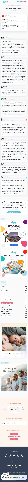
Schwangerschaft (4, 291)
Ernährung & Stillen (5, 295)
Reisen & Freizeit (4, 307)
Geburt (2, 293)
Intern (2, 318)
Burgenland (16, 411)
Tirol (10, 411)
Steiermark (17, 409)
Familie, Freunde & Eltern (6, 305)
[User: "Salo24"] (2, 99)
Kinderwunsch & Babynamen (7, 289)
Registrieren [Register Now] (24, 1)
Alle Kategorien (4, 284)
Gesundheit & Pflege (5, 297)
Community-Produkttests (14, 436)
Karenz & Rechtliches (5, 301)
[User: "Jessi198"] (3, 16)
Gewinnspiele (14, 433)
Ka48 (4, 138)
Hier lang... (23, 478)
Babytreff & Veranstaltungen (6, 314)
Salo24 (4, 98)
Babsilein (5, 86)
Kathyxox (5, 37)
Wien (5, 407)
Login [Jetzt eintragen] (19, 1)
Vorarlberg (11, 409)
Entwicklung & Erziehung (6, 299)
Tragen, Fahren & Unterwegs (7, 309)
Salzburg (4, 409)
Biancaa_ (5, 163)
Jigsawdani (5, 176)
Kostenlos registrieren (14, 212)
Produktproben (14, 438)
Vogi (4, 56)
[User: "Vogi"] (2, 57)
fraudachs (5, 119)
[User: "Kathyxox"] (2, 38)
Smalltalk (3, 286)
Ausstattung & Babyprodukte (7, 303)
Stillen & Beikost (9, 353)
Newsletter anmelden (11, 423)
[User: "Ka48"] (2, 139)
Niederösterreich (11, 407)
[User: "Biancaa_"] (2, 164)
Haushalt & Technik (5, 311)
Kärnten (23, 409)
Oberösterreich (20, 407)
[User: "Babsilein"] (2, 87)
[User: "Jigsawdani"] (2, 177)
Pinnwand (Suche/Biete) (6, 316)
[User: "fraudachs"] (2, 119)
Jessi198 (7, 15)
